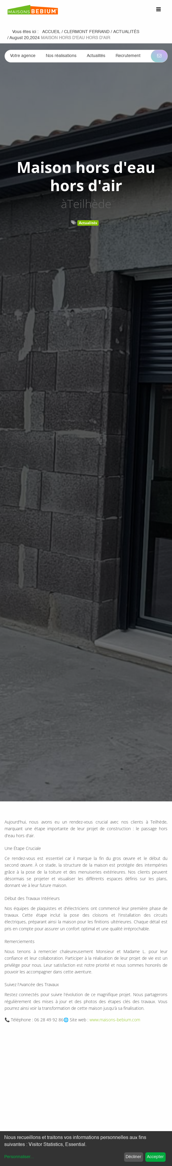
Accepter (155, 1157)
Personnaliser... (19, 1157)
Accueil (51, 32)
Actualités (88, 222)
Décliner (133, 1157)
